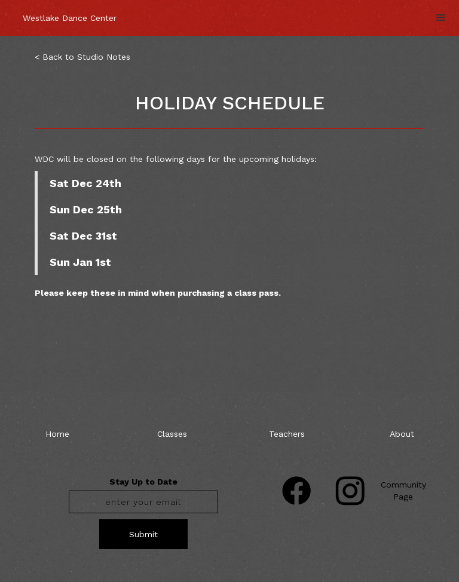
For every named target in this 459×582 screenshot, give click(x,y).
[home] (70, 12)
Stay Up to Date (143, 481)
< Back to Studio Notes (82, 57)
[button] (441, 18)
